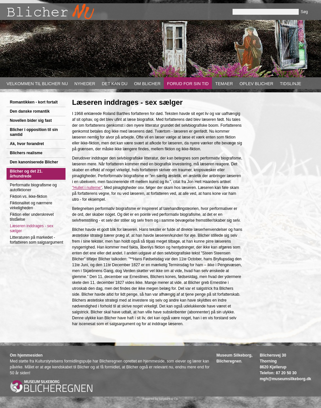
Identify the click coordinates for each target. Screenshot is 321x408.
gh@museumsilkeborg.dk (287, 379)
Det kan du (115, 83)
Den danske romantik (29, 111)
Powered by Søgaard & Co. (160, 398)
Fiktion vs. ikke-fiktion (28, 196)
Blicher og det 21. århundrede (26, 173)
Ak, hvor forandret (27, 143)
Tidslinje (290, 83)
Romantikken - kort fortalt (34, 102)
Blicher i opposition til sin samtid (34, 132)
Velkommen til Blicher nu (37, 83)
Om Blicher (147, 83)
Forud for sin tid (188, 83)
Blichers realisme (26, 153)
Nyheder (84, 83)
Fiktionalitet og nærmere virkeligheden (31, 205)
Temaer (224, 83)
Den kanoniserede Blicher (34, 162)
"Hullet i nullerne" (87, 187)
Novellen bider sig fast (31, 120)
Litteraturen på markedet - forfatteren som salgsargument (36, 240)
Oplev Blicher (256, 83)
